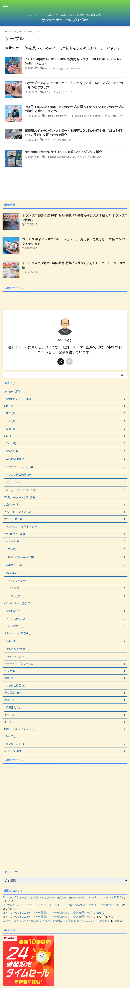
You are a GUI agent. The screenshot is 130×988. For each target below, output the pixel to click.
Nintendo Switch (56, 159)
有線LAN (68, 142)
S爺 (5, 906)
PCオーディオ (53, 92)
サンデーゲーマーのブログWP (65, 20)
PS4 (75, 68)
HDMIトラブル (105, 116)
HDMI (48, 68)
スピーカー (70, 92)
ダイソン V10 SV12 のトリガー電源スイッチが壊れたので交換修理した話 (47, 917)
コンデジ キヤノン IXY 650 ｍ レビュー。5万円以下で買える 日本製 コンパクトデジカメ (56, 926)
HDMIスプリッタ (65, 116)
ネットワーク (53, 142)
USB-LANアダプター (80, 159)
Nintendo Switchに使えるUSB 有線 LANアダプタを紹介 (64, 154)
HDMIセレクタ (62, 68)
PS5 (81, 68)
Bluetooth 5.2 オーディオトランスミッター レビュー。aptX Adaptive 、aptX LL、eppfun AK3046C (62, 902)
